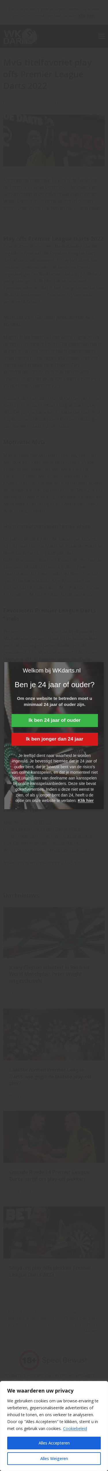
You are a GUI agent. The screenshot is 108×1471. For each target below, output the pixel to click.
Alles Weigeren (54, 1458)
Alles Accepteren (54, 1443)
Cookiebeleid (75, 1428)
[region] (54, 1426)
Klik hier (86, 800)
